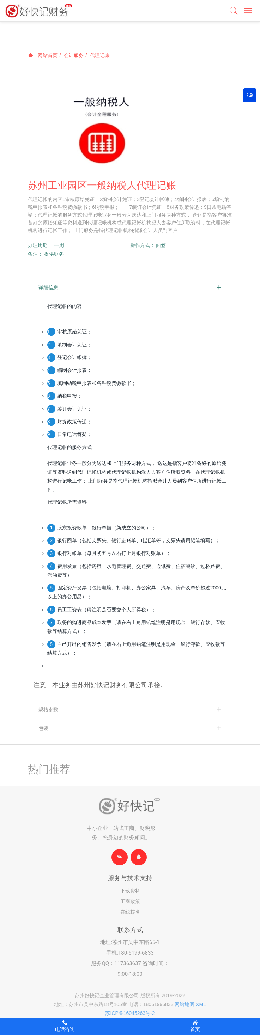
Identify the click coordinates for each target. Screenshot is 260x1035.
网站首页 (43, 55)
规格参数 (48, 709)
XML (201, 1004)
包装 (43, 728)
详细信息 (48, 287)
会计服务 (74, 55)
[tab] (130, 287)
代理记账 (100, 55)
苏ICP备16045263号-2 (130, 1013)
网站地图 (184, 1004)
